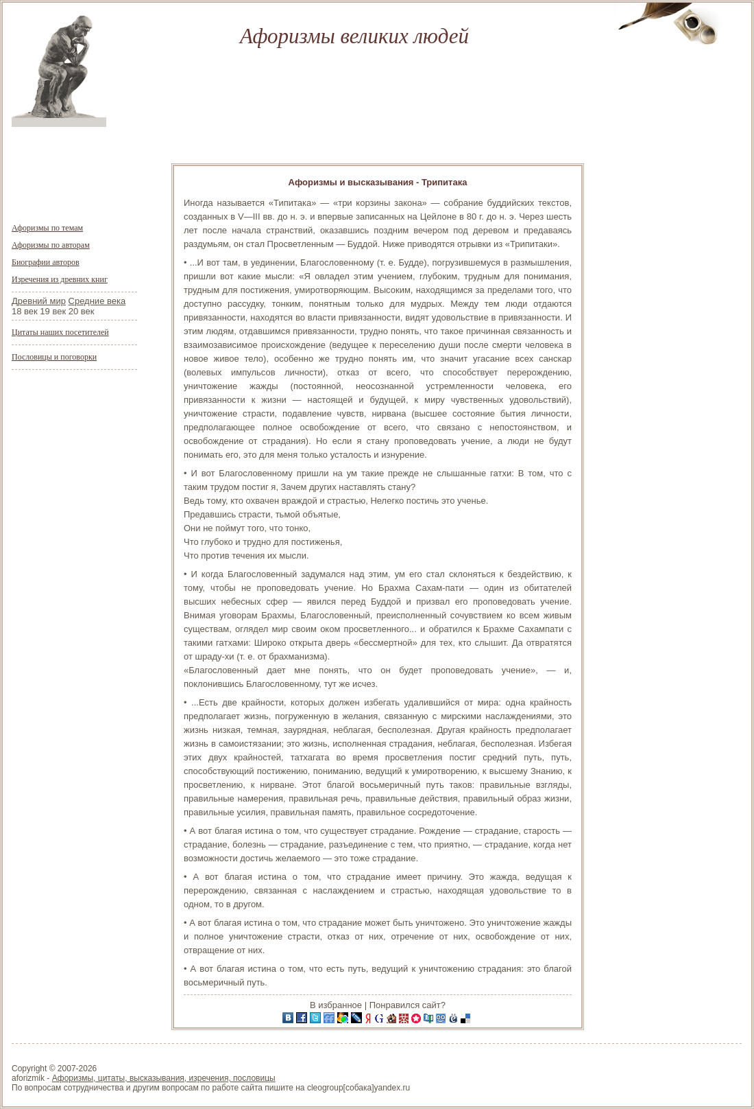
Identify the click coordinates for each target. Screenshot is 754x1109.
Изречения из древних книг (60, 279)
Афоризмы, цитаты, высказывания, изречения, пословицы (164, 1078)
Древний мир (39, 301)
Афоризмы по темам (47, 228)
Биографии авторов (46, 262)
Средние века (97, 301)
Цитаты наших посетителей (60, 332)
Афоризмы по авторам (51, 245)
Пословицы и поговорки (54, 357)
